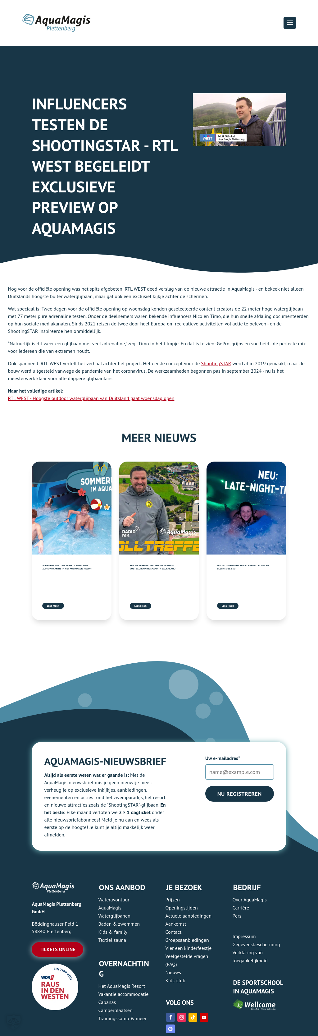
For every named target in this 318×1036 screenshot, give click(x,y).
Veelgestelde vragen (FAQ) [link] (187, 960)
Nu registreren (239, 793)
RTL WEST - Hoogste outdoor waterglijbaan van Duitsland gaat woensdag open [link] (91, 398)
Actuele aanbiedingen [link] (188, 916)
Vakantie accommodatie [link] (123, 994)
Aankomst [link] (176, 924)
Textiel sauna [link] (112, 940)
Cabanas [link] (107, 1002)
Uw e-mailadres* (222, 758)
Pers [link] (237, 916)
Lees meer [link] (53, 605)
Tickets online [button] (57, 949)
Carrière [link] (241, 908)
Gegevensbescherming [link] (256, 944)
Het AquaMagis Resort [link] (121, 986)
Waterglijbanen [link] (114, 916)
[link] (71, 508)
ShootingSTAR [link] (216, 363)
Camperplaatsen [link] (115, 1010)
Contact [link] (174, 932)
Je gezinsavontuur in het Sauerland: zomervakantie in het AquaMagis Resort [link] (67, 567)
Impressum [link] (244, 936)
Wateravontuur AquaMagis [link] (113, 903)
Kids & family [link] (112, 932)
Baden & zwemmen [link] (119, 924)
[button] (290, 22)
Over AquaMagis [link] (250, 899)
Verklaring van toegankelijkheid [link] (250, 956)
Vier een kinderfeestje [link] (189, 948)
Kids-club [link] (175, 980)
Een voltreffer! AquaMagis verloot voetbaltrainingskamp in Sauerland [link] (152, 567)
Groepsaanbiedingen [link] (187, 940)
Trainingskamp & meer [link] (122, 1018)
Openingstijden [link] (182, 908)
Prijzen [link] (173, 899)
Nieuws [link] (173, 972)
